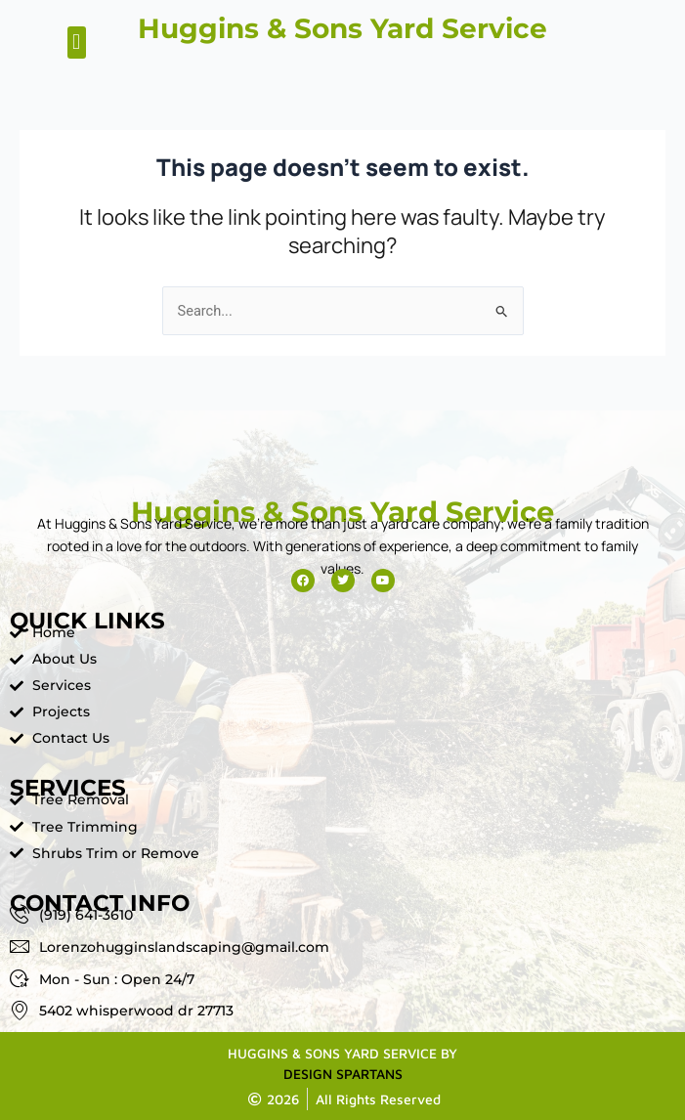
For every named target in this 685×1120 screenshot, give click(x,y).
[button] (76, 42)
